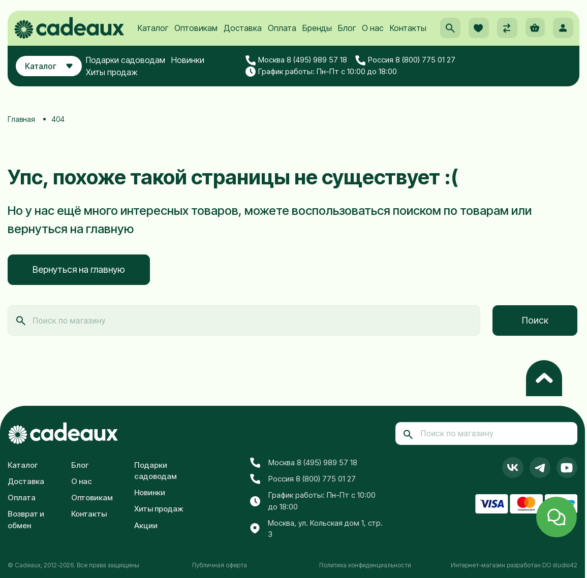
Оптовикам (196, 36)
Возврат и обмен (26, 519)
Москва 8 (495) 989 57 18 (302, 70)
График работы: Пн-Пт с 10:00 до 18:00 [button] (327, 81)
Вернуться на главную (79, 269)
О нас (373, 36)
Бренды (317, 36)
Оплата (282, 36)
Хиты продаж (120, 82)
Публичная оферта (219, 565)
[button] (447, 36)
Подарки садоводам (134, 70)
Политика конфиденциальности (365, 565)
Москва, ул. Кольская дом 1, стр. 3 (316, 528)
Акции (146, 525)
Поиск (535, 320)
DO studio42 (559, 565)
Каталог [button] (53, 76)
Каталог (153, 36)
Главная (21, 119)
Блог (347, 36)
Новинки (196, 70)
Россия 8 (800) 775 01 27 (411, 70)
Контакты (408, 36)
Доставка (243, 36)
